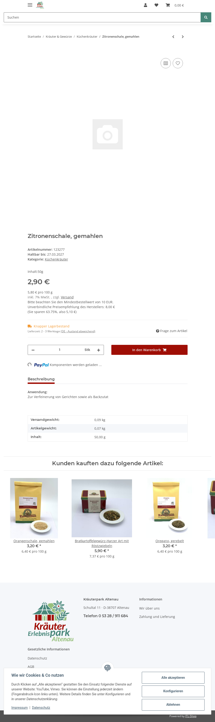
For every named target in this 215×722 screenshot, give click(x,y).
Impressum (19, 707)
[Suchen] (102, 17)
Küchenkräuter (56, 259)
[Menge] (59, 350)
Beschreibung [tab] (41, 379)
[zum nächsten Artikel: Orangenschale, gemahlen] (183, 37)
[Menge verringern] (33, 350)
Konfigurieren (173, 691)
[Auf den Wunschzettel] (178, 63)
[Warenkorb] (175, 5)
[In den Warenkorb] (31, 51)
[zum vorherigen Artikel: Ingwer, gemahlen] (173, 37)
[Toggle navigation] (30, 3)
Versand (67, 297)
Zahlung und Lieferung (157, 616)
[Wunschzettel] (156, 5)
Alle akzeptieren (173, 677)
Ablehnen (173, 704)
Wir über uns (149, 608)
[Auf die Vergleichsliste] (166, 63)
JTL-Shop (190, 716)
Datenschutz (37, 658)
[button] (145, 5)
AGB (31, 666)
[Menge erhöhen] (98, 350)
